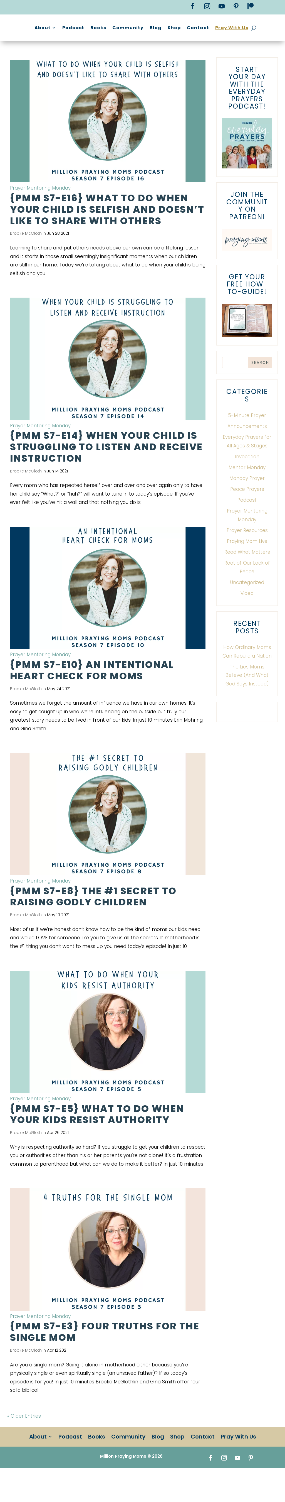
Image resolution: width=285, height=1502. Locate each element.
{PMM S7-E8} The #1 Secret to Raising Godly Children (93, 922)
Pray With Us (185, 49)
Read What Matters (247, 578)
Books (162, 27)
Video (247, 619)
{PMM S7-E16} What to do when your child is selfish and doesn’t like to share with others (107, 235)
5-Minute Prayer (247, 441)
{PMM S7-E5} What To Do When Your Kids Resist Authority (97, 1140)
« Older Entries (24, 1442)
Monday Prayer (247, 504)
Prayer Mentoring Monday (40, 213)
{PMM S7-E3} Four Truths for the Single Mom (104, 1357)
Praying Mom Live (247, 567)
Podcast (137, 27)
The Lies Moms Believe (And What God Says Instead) (247, 701)
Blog (219, 27)
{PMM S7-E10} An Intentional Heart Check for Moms (92, 696)
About (106, 27)
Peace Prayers (247, 515)
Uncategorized (247, 608)
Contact (262, 27)
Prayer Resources (247, 556)
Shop (238, 27)
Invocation (247, 482)
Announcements (247, 452)
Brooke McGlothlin (28, 259)
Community (191, 27)
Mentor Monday (247, 493)
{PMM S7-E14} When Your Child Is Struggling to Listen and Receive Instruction (106, 473)
